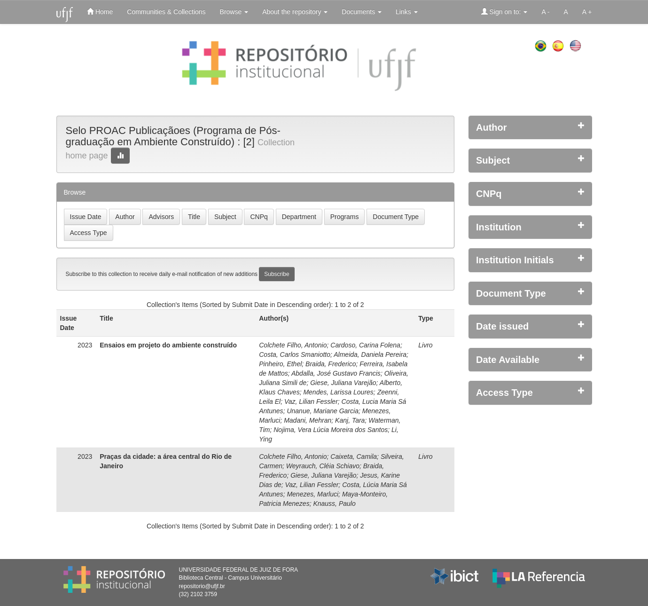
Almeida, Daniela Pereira (370, 354)
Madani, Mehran (307, 420)
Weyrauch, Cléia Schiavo (322, 466)
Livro (425, 345)
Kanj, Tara (350, 420)
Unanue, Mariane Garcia (323, 411)
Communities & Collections (166, 12)
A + (587, 12)
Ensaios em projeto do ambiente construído (168, 345)
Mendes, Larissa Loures (338, 392)
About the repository (295, 12)
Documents (362, 12)
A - (545, 12)
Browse (234, 12)
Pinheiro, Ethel (280, 364)
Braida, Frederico (330, 364)
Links (407, 12)
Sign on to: (504, 12)
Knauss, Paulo (334, 503)
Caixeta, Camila (353, 456)
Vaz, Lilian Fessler (311, 401)
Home (100, 12)
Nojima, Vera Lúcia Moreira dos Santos (330, 429)
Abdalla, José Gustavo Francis (336, 373)
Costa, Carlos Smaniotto (294, 354)
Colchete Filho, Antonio (293, 345)
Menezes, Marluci (312, 494)
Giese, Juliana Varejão (343, 382)
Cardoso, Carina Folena (365, 345)
